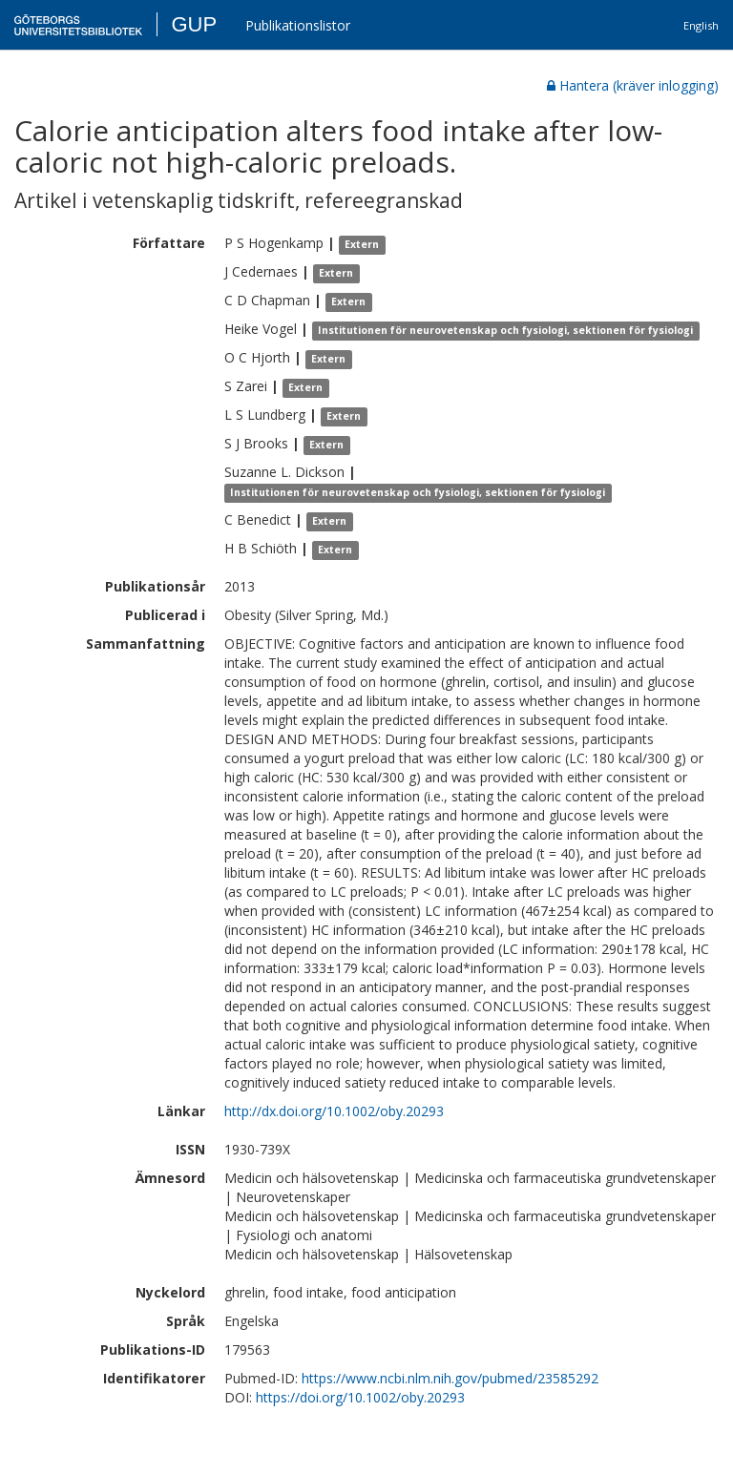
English (701, 25)
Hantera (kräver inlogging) (633, 85)
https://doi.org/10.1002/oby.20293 (360, 1397)
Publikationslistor (297, 25)
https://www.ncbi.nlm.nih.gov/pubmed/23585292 (450, 1378)
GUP (194, 24)
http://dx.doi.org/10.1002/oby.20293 (334, 1111)
